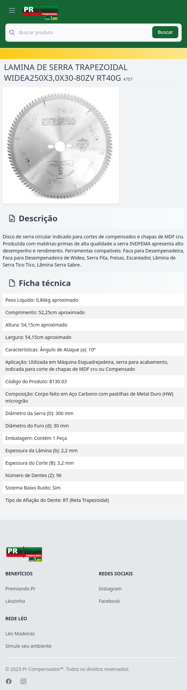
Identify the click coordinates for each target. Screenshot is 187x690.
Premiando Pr (20, 588)
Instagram (110, 588)
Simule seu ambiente (28, 646)
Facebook (109, 601)
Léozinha (15, 601)
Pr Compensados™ (43, 669)
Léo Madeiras (20, 633)
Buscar (165, 32)
